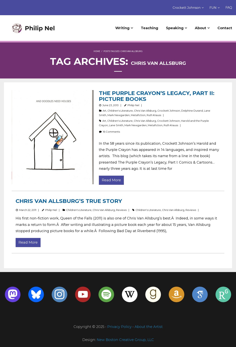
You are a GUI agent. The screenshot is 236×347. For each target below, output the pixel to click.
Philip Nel (133, 105)
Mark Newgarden (118, 115)
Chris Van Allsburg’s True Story (69, 201)
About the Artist (149, 327)
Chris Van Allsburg (145, 110)
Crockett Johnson (187, 8)
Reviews (121, 209)
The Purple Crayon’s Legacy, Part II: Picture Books (156, 96)
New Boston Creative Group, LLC (125, 340)
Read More (111, 180)
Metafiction (138, 115)
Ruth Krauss (154, 115)
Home (97, 51)
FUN (212, 8)
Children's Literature (120, 110)
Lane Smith (116, 125)
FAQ (228, 7)
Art (104, 110)
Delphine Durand (192, 110)
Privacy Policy (119, 327)
